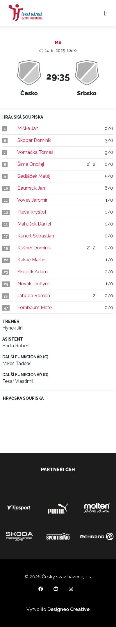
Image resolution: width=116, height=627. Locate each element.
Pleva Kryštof (32, 212)
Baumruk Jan (31, 188)
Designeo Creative (68, 609)
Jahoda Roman (33, 295)
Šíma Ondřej (30, 164)
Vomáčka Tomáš (35, 152)
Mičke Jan (27, 128)
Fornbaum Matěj (35, 307)
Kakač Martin (31, 260)
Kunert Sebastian (35, 236)
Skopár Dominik (34, 140)
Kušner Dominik (34, 248)
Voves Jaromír (32, 200)
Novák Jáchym (33, 283)
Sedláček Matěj (33, 176)
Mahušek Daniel (34, 224)
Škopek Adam (32, 271)
